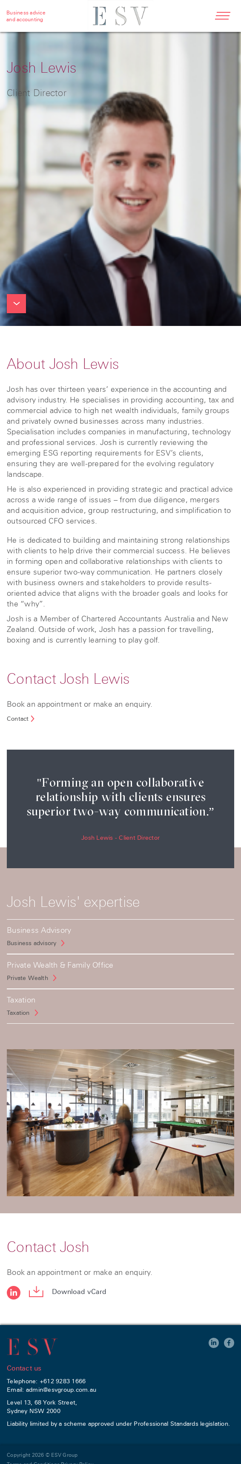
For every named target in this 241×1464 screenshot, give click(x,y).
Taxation (18, 1012)
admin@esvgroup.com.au (61, 1389)
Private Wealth (27, 977)
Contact (18, 718)
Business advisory (31, 943)
